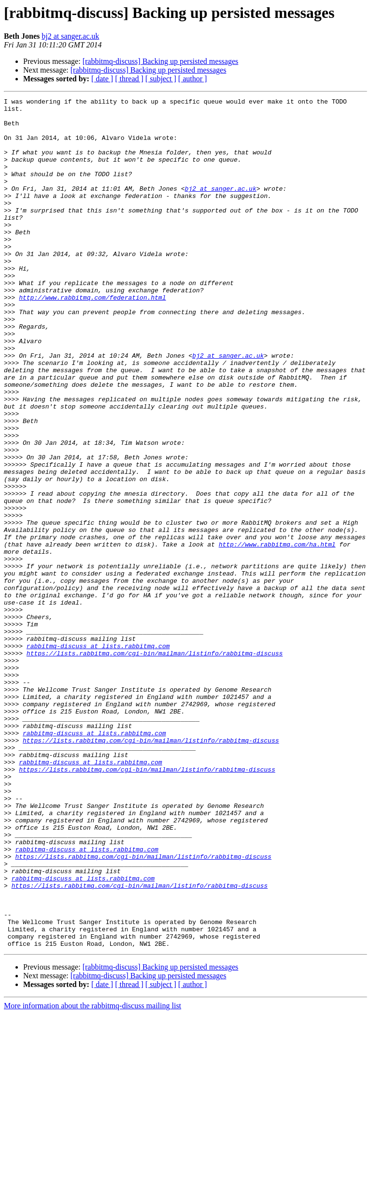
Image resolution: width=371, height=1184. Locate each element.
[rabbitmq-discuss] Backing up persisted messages (161, 61)
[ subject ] (160, 79)
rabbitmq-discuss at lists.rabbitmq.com (98, 756)
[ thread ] (129, 79)
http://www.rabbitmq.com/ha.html (277, 634)
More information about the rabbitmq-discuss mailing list (92, 1175)
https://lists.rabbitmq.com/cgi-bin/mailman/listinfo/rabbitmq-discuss (155, 764)
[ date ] (102, 79)
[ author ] (192, 79)
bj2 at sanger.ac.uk (70, 36)
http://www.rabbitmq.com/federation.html (92, 338)
